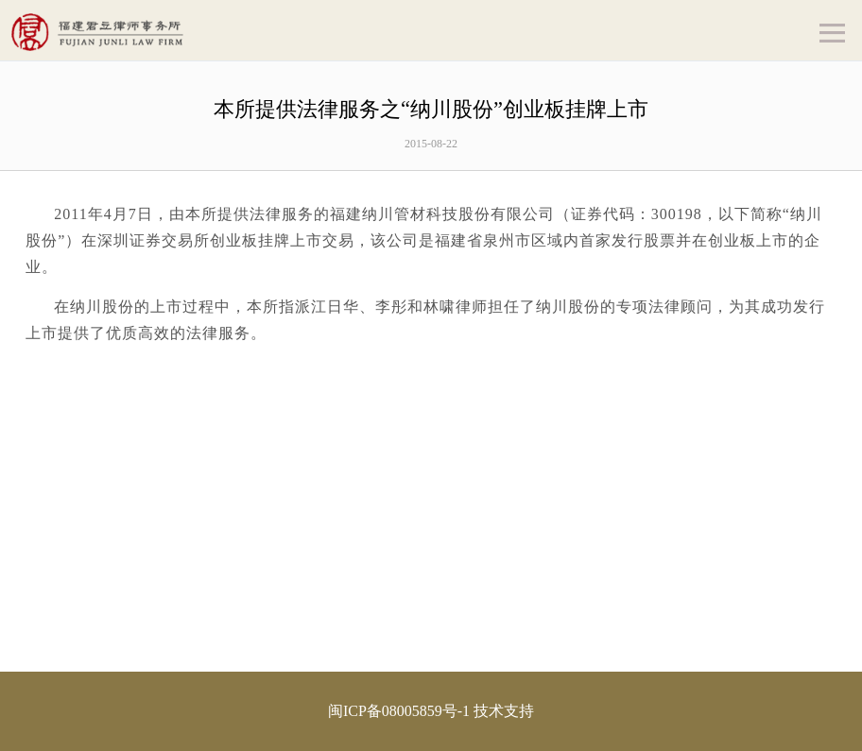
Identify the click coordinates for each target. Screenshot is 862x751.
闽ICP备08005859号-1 (399, 711)
